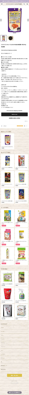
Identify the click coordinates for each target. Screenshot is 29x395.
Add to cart (14, 114)
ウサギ (2, 327)
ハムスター (3, 339)
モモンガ (2, 358)
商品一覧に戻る (14, 375)
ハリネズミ (3, 354)
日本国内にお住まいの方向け (14, 118)
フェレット (3, 346)
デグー (2, 335)
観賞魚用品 (3, 369)
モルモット (3, 342)
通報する (26, 121)
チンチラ (2, 331)
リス (2, 350)
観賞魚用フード (4, 365)
